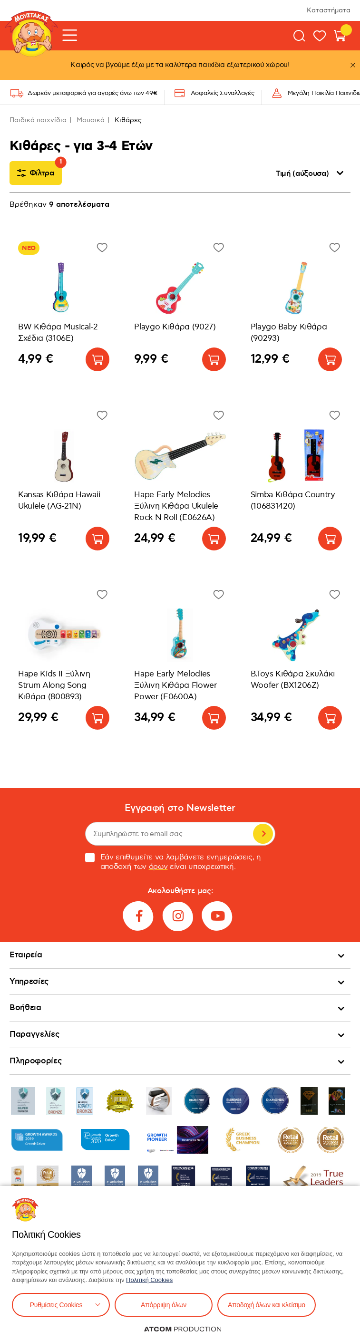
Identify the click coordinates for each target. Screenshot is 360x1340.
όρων (158, 866)
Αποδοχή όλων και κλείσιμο (266, 1305)
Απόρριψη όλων (163, 1305)
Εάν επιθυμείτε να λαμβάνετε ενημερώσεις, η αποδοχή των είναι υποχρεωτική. (173, 862)
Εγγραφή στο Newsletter (180, 808)
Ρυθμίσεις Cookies (56, 1305)
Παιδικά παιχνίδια (38, 120)
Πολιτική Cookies (149, 1279)
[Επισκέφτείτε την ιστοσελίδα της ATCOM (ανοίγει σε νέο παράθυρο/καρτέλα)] (182, 1329)
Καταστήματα (328, 10)
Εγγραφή (263, 834)
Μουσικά (91, 120)
